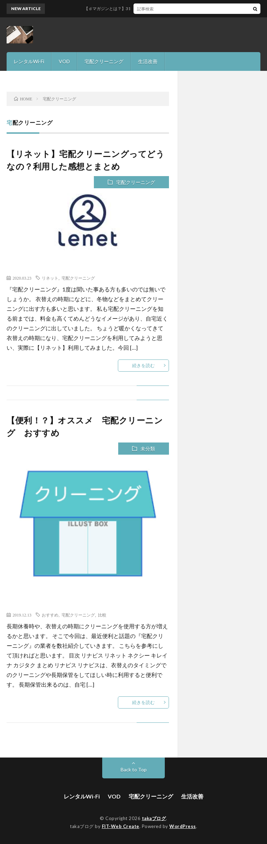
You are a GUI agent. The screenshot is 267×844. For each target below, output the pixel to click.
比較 (102, 615)
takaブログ (154, 818)
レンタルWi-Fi (29, 61)
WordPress (182, 826)
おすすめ (50, 615)
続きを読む (143, 365)
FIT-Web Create (120, 826)
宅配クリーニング (103, 61)
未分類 (147, 449)
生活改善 (147, 61)
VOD (64, 61)
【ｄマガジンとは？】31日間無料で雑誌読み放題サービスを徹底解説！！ (160, 8)
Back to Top (134, 769)
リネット (50, 278)
